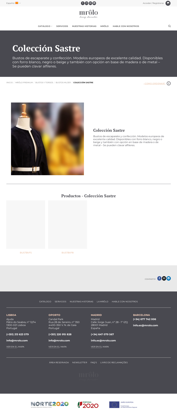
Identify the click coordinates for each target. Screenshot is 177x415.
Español (13, 3)
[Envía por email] (164, 278)
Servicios (62, 26)
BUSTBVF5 (26, 252)
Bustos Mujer (63, 82)
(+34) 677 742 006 (144, 319)
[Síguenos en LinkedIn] (94, 3)
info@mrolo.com (17, 340)
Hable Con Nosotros (126, 26)
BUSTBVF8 (68, 252)
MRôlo (104, 26)
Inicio (9, 82)
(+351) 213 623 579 (17, 334)
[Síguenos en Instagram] (86, 3)
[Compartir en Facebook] (159, 278)
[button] (153, 3)
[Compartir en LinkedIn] (168, 278)
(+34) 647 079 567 (102, 334)
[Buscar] (169, 26)
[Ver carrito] (168, 3)
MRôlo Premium (24, 82)
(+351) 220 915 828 (60, 334)
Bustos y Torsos (44, 82)
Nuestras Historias (84, 26)
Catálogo (45, 26)
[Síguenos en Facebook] (83, 3)
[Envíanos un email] (90, 3)
